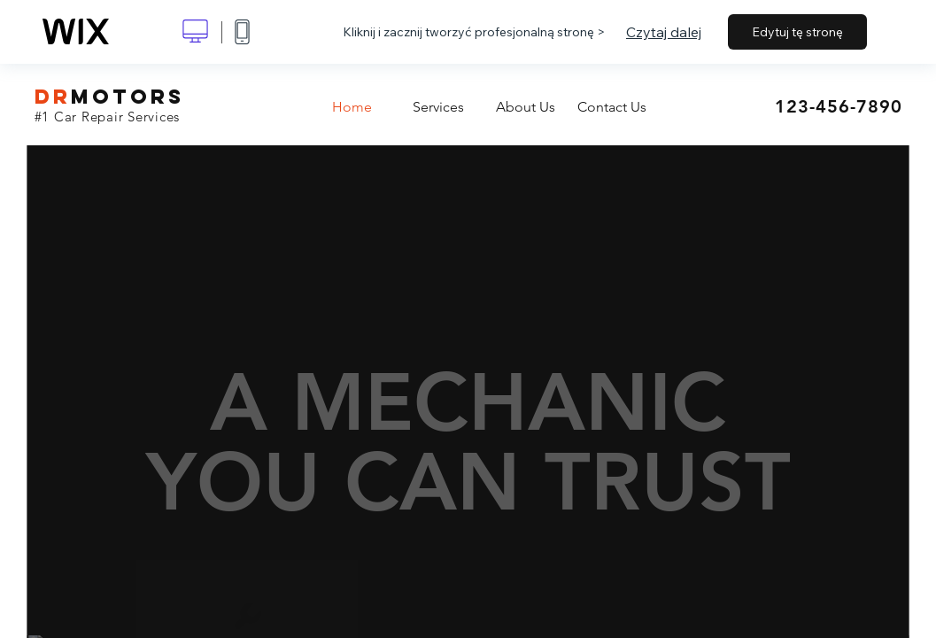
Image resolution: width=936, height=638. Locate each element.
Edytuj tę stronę (797, 32)
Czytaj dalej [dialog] (663, 32)
